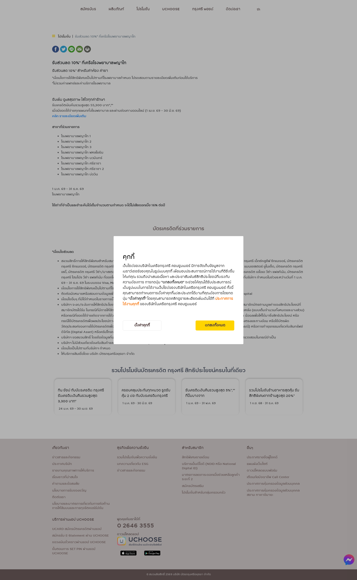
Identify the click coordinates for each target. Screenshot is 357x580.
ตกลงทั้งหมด (215, 325)
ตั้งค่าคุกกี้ (142, 325)
